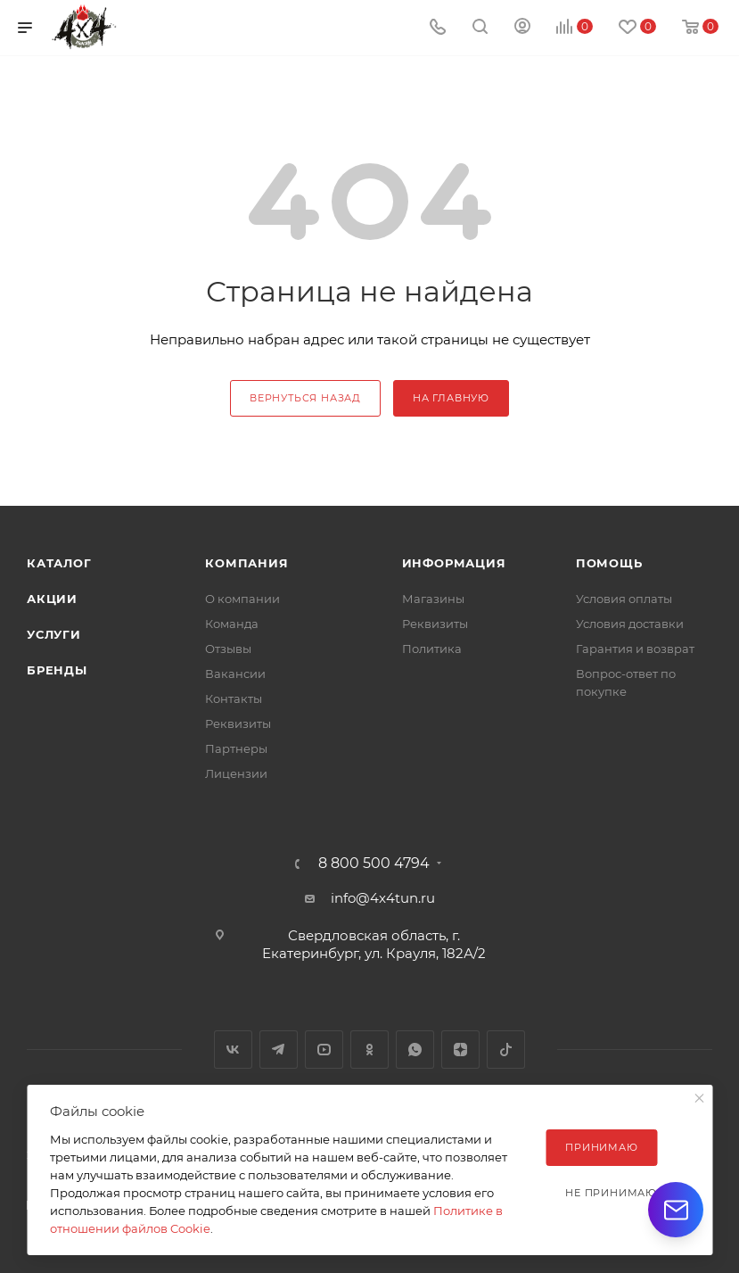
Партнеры (236, 748)
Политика (432, 648)
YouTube (324, 1049)
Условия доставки (630, 623)
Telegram (278, 1049)
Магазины (433, 598)
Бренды (57, 670)
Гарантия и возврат (635, 648)
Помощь (609, 563)
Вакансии (235, 673)
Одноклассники (369, 1049)
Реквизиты (238, 723)
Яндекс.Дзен (460, 1049)
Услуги (54, 634)
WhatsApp (415, 1049)
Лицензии (236, 773)
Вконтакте (233, 1049)
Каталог (59, 563)
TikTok (506, 1049)
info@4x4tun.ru (383, 897)
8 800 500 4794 (374, 863)
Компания (246, 563)
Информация (454, 563)
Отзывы (228, 648)
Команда (232, 623)
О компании (242, 598)
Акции (52, 598)
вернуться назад (305, 398)
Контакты (233, 698)
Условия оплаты (624, 598)
